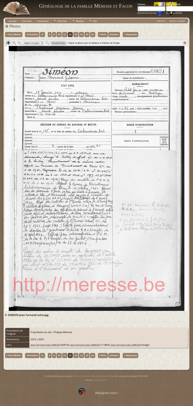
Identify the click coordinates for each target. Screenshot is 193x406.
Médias (80, 21)
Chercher (27, 21)
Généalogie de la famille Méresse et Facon (85, 6)
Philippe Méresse (100, 380)
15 (87, 34)
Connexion (43, 21)
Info (94, 21)
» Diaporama (130, 34)
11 (64, 34)
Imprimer (161, 21)
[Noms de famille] (174, 13)
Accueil (12, 21)
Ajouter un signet (177, 21)
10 (59, 34)
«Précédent (32, 34)
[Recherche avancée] (147, 13)
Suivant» (114, 34)
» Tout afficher (13, 34)
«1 (42, 34)
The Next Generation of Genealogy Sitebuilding (92, 376)
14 (81, 34)
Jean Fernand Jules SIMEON (45, 345)
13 (76, 34)
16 (92, 34)
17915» (102, 34)
